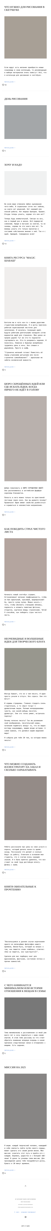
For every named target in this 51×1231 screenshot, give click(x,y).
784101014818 (26, 1201)
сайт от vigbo (25, 1226)
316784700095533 (28, 1204)
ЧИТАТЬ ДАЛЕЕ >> (9, 82)
